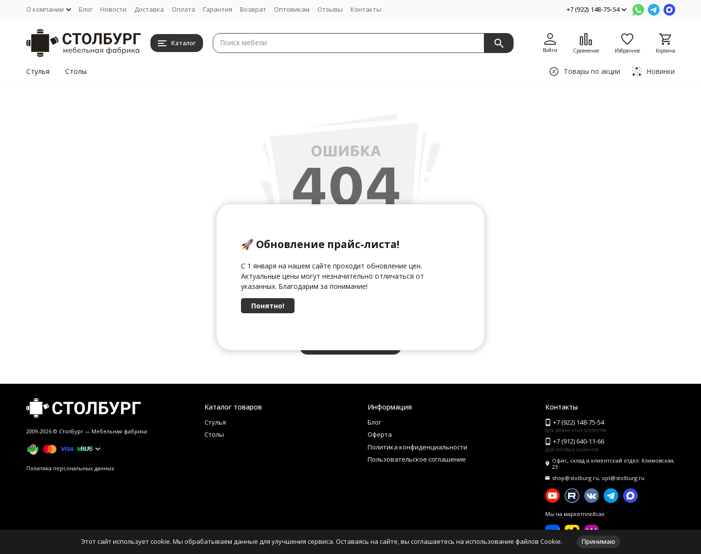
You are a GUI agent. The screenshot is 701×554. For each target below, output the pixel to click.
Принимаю (598, 541)
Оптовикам (292, 9)
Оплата (183, 9)
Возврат (253, 9)
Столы (76, 71)
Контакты (365, 9)
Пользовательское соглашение (417, 459)
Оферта (380, 434)
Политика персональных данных (70, 468)
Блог (85, 9)
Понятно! (267, 305)
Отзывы (330, 9)
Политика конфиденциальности (417, 447)
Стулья (38, 71)
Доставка (149, 9)
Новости (113, 9)
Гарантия (217, 9)
